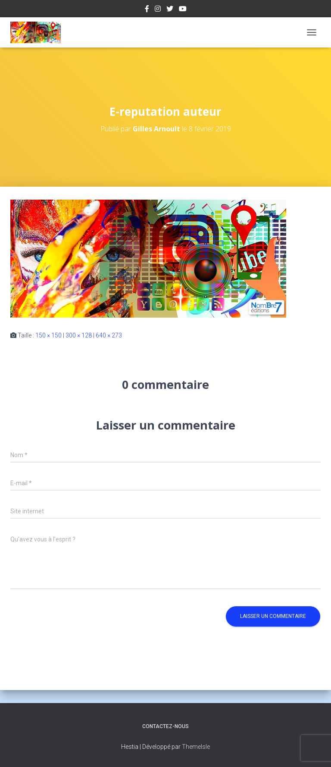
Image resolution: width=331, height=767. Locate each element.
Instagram (158, 10)
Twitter (169, 10)
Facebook (147, 10)
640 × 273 (109, 335)
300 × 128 (79, 335)
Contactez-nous (165, 726)
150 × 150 (48, 335)
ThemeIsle (196, 746)
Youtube (183, 10)
